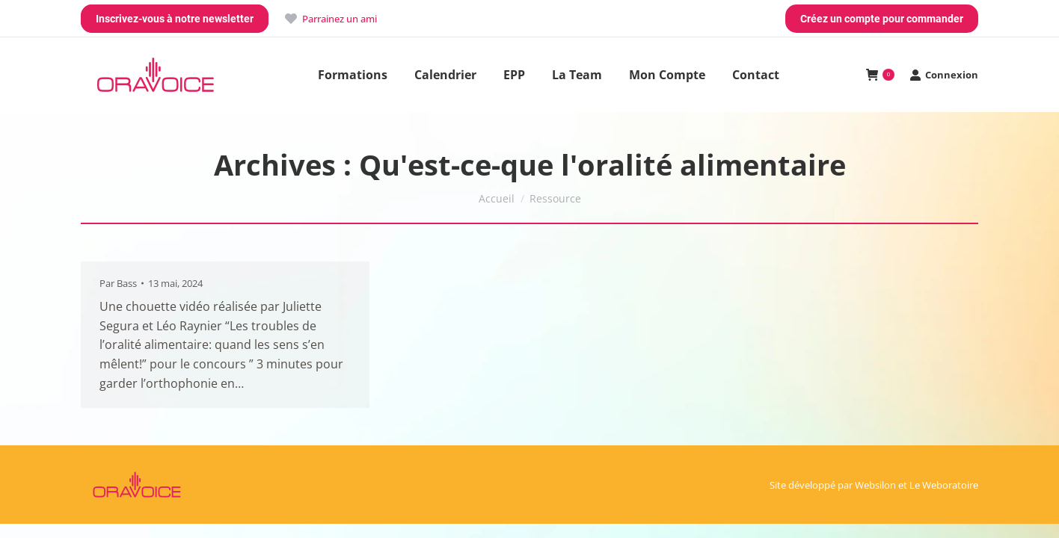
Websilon (875, 485)
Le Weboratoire (943, 485)
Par (118, 283)
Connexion (943, 75)
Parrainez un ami (330, 19)
